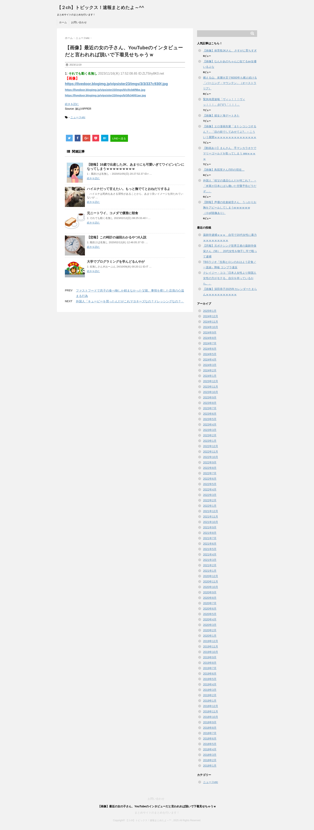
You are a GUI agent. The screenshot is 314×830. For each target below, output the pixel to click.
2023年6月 (209, 413)
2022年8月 (209, 467)
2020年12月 (210, 576)
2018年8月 (209, 727)
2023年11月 (210, 386)
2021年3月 (209, 559)
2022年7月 (209, 473)
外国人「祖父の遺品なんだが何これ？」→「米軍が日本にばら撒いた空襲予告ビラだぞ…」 (229, 186)
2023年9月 (209, 397)
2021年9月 (209, 527)
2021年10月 (210, 522)
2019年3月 (209, 689)
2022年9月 (209, 462)
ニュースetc (77, 117)
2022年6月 (209, 478)
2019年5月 (209, 679)
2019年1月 (209, 700)
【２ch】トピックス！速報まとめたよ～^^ (100, 7)
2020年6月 (209, 608)
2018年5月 (209, 744)
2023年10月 (210, 392)
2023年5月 (209, 419)
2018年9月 (209, 722)
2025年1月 (209, 310)
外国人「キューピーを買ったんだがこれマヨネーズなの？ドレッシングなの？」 (130, 301)
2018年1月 (209, 765)
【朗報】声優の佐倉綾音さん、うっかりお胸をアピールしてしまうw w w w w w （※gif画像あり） (229, 208)
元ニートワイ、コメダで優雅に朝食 (112, 213)
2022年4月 (209, 489)
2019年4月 (209, 684)
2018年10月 (210, 717)
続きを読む (72, 104)
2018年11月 (210, 711)
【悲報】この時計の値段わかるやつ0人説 (116, 237)
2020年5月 (209, 614)
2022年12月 (210, 446)
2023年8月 (209, 402)
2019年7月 (209, 668)
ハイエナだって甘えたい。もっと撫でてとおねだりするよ (128, 189)
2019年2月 (209, 695)
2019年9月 (209, 657)
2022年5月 (209, 484)
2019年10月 (210, 652)
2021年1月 (209, 570)
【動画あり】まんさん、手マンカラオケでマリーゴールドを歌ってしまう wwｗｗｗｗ (229, 153)
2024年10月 (210, 327)
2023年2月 (209, 435)
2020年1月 (209, 635)
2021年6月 (209, 543)
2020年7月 (209, 603)
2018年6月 (209, 738)
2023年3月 (209, 430)
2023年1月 (209, 440)
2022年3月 (209, 495)
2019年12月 (210, 641)
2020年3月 (209, 624)
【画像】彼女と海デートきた (221, 115)
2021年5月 (209, 549)
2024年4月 (209, 359)
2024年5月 (209, 354)
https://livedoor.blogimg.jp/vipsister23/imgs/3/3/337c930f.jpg (116, 84)
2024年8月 (209, 337)
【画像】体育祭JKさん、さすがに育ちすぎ (230, 50)
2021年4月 (209, 554)
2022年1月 (209, 505)
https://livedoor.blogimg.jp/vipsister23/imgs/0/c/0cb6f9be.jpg (105, 89)
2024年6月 (209, 348)
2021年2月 (209, 565)
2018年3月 (209, 754)
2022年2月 (209, 500)
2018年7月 (209, 733)
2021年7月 (209, 538)
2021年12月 (210, 511)
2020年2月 (209, 630)
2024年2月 (209, 370)
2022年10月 (210, 457)
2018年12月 (210, 706)
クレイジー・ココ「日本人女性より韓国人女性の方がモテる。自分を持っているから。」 (229, 278)
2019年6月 (209, 673)
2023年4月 (209, 424)
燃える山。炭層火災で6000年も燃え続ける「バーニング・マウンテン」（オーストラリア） (230, 83)
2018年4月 (209, 749)
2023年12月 (210, 381)
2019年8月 (209, 662)
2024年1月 (209, 375)
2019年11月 (210, 646)
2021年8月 (209, 532)
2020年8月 (209, 597)
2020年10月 (210, 587)
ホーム (63, 22)
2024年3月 (209, 365)
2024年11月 (210, 321)
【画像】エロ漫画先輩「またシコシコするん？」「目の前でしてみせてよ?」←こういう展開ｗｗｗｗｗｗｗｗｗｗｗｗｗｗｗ (229, 132)
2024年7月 (209, 343)
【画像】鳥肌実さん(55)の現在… (224, 169)
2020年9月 (209, 592)
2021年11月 (210, 516)
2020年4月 (209, 619)
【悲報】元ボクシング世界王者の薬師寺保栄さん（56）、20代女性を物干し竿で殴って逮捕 (230, 251)
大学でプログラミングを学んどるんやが (116, 261)
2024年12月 (210, 316)
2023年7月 (209, 408)
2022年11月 (210, 451)
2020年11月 (210, 581)
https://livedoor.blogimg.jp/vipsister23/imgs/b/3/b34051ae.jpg (105, 95)
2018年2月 (209, 760)
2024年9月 (209, 332)
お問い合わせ (79, 22)
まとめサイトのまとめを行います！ (157, 812)
